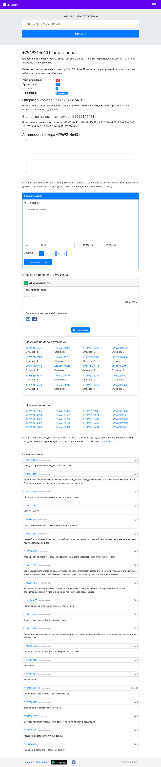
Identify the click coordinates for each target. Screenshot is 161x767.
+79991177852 (30, 565)
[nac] (153, 4)
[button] (80, 34)
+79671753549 (30, 614)
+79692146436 (120, 357)
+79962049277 (30, 533)
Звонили (11, 4)
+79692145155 (62, 422)
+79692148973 (120, 347)
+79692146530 (34, 375)
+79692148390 (34, 414)
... (51, 282)
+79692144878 (62, 411)
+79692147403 (120, 411)
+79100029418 (30, 660)
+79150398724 (30, 491)
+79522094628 (30, 688)
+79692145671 (91, 414)
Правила (28, 762)
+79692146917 (62, 384)
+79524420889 (30, 460)
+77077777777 (30, 505)
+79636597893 (30, 519)
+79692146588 (91, 357)
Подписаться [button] (80, 330)
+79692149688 (34, 357)
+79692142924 (120, 414)
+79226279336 (30, 730)
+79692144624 (34, 418)
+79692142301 (120, 426)
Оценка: (28, 252)
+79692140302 (34, 422)
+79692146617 (91, 366)
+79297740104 (30, 744)
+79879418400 (30, 474)
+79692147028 (62, 366)
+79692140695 (34, 366)
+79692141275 (34, 347)
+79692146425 (120, 384)
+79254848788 (30, 600)
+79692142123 (120, 418)
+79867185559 (30, 646)
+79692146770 (34, 384)
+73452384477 (30, 582)
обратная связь (109, 441)
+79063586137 (30, 551)
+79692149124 (34, 426)
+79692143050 (91, 422)
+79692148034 (62, 347)
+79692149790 (120, 422)
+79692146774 (62, 375)
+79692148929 (91, 347)
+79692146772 (120, 366)
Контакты (41, 762)
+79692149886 (34, 411)
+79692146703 (120, 375)
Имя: (26, 244)
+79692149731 (91, 426)
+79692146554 (91, 384)
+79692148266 (62, 426)
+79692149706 (62, 357)
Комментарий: (32, 202)
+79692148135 (91, 418)
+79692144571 (62, 414)
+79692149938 (62, 418)
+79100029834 (30, 674)
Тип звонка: (87, 244)
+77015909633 (30, 716)
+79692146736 (91, 375)
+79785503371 (30, 702)
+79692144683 (91, 411)
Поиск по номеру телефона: (80, 16)
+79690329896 (30, 628)
